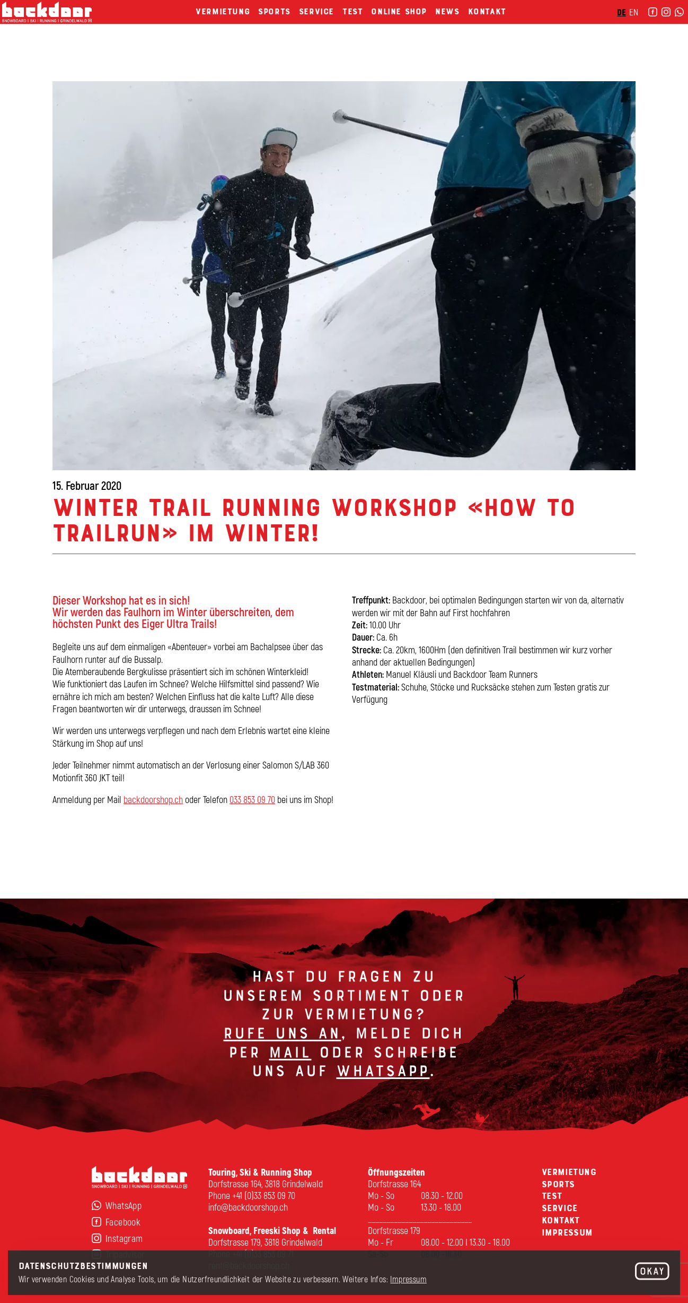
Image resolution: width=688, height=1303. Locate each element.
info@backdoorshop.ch (248, 1207)
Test (352, 26)
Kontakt (487, 26)
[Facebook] (631, 26)
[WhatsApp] (658, 26)
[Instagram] (139, 1238)
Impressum (408, 1279)
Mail (290, 1056)
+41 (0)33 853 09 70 (263, 1195)
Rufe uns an (282, 1037)
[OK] (652, 1272)
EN (613, 26)
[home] (68, 26)
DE (600, 26)
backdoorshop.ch (153, 803)
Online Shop (399, 26)
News (447, 26)
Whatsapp (382, 1075)
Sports (274, 26)
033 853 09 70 (252, 803)
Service (316, 26)
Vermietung (223, 26)
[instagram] (644, 26)
